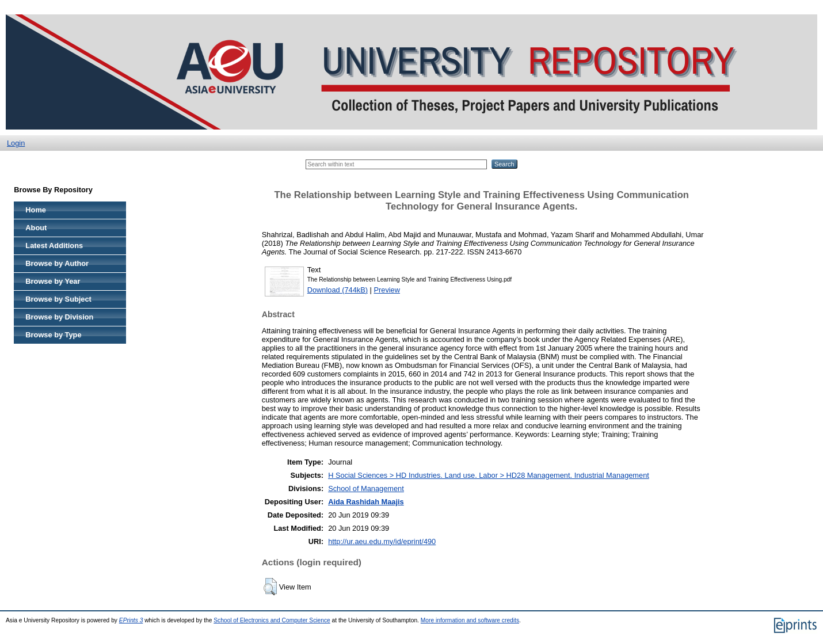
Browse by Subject (58, 299)
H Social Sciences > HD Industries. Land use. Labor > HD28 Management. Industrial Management (488, 475)
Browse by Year (52, 281)
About (36, 227)
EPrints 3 (131, 620)
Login (16, 143)
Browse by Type (53, 334)
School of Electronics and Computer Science (272, 620)
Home (35, 210)
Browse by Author (57, 263)
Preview (387, 290)
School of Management (366, 488)
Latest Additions (54, 245)
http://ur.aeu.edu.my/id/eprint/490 (382, 541)
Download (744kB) (337, 290)
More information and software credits (470, 620)
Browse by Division (59, 317)
